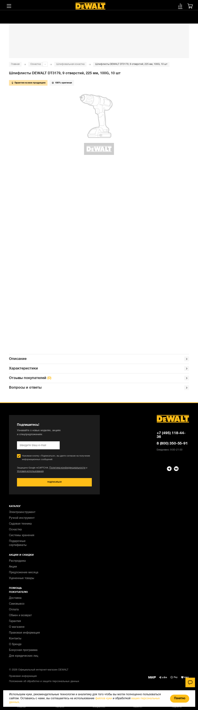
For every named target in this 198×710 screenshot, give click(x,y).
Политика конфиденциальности (65, 469)
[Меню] (9, 6)
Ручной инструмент (22, 520)
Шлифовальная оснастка (70, 64)
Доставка (15, 600)
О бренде (15, 646)
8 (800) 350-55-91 (172, 445)
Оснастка (35, 64)
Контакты (15, 640)
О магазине (17, 629)
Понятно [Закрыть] (179, 698)
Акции (13, 568)
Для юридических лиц (23, 658)
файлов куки (103, 698)
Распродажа (17, 563)
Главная (15, 64)
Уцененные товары (21, 580)
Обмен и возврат (20, 617)
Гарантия (15, 623)
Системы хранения (21, 537)
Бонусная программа (23, 652)
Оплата (14, 611)
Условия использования (29, 473)
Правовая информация (24, 635)
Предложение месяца (23, 574)
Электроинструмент (22, 514)
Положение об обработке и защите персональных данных (44, 683)
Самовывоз (16, 606)
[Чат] (190, 682)
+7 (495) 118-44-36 (171, 436)
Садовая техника (20, 526)
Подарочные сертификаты (18, 545)
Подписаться (54, 484)
